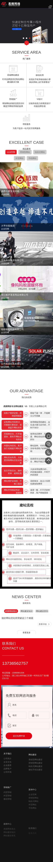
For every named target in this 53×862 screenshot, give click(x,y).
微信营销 (7, 814)
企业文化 (7, 771)
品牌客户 (7, 778)
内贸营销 (7, 808)
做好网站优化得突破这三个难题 (17, 627)
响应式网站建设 (35, 779)
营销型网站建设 (35, 776)
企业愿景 (7, 774)
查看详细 (43, 633)
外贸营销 (7, 811)
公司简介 (7, 768)
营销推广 (7, 803)
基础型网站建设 (35, 772)
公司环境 (7, 781)
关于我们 (7, 763)
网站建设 (32, 767)
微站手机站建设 (35, 782)
